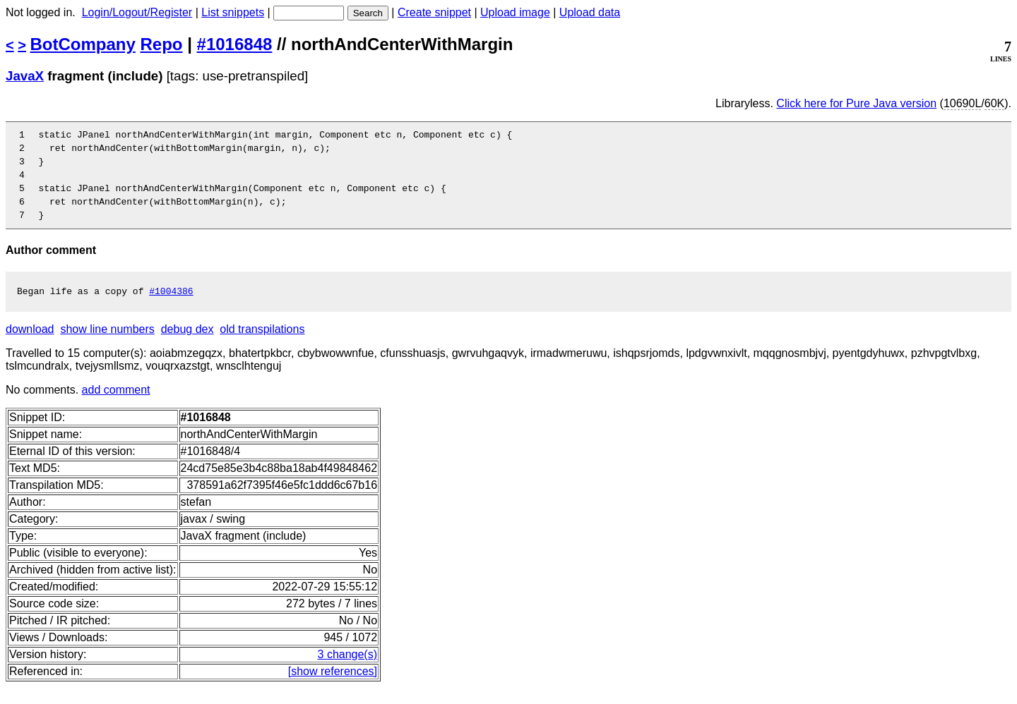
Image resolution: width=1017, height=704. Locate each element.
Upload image (515, 12)
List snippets (232, 12)
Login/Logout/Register (137, 12)
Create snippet (434, 12)
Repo (162, 44)
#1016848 (235, 44)
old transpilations (262, 346)
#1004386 (171, 307)
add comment (116, 407)
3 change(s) (348, 671)
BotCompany (83, 44)
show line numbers (107, 346)
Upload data (589, 12)
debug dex (187, 346)
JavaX (25, 75)
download (30, 346)
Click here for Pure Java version (856, 103)
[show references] (332, 688)
